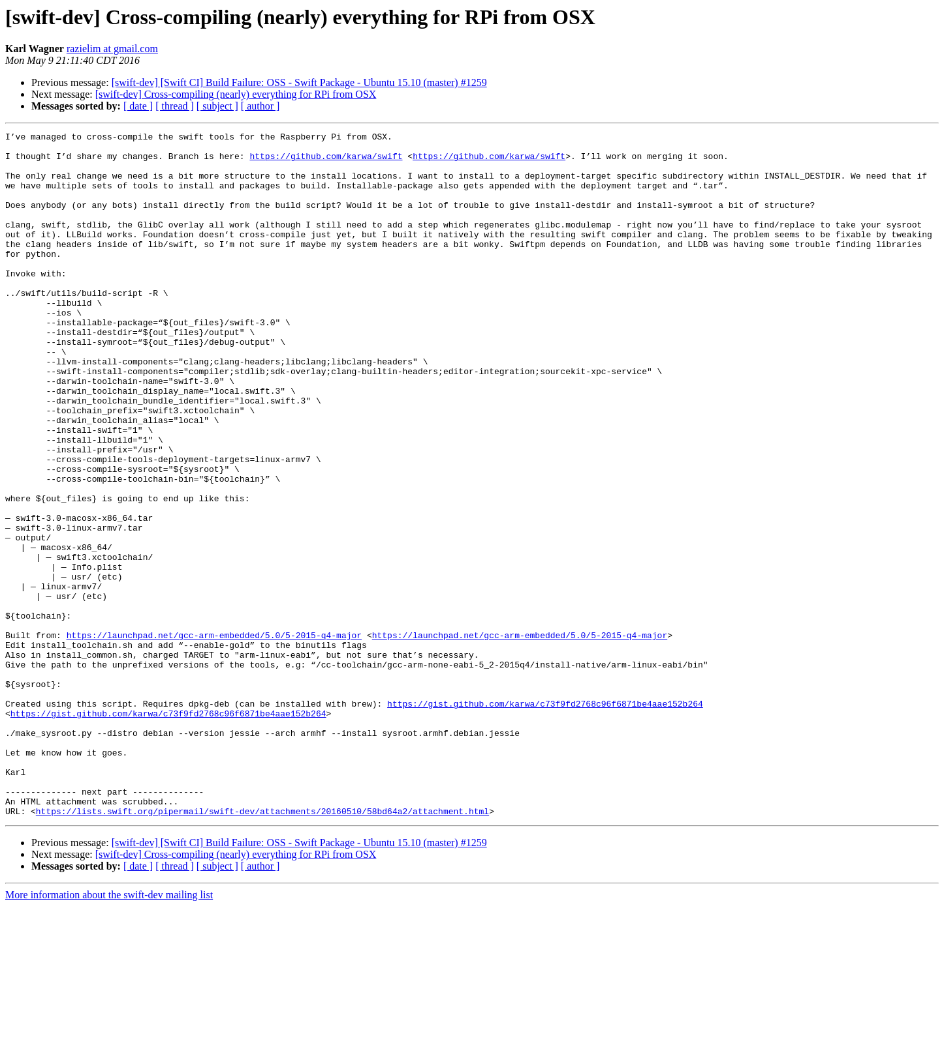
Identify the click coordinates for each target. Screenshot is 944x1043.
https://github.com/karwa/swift (325, 162)
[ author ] (260, 105)
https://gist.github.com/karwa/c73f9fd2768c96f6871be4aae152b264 (545, 819)
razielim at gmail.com (112, 48)
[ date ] (138, 105)
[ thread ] (174, 105)
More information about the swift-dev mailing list (109, 1031)
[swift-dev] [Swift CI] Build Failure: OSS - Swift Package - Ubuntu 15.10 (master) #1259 (299, 82)
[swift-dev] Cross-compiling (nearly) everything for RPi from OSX (236, 94)
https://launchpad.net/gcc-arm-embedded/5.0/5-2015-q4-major (214, 736)
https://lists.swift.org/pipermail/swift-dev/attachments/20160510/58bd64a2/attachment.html (262, 948)
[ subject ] (217, 105)
